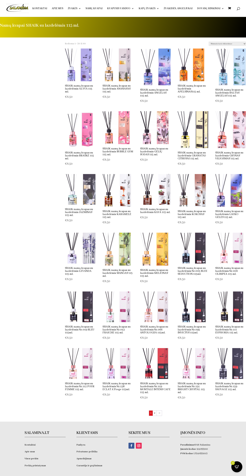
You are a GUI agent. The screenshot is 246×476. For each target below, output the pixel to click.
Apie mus (30, 451)
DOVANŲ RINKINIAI (208, 8)
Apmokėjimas (83, 458)
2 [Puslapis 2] (154, 413)
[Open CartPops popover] (236, 466)
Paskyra (80, 444)
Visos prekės (31, 458)
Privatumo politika (86, 451)
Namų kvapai (94, 8)
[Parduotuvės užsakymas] (227, 44)
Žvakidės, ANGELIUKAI (178, 8)
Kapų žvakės (147, 8)
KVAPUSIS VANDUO (118, 8)
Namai (24, 8)
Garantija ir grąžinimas (89, 465)
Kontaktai (39, 8)
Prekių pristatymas (35, 465)
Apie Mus (57, 8)
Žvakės (72, 8)
